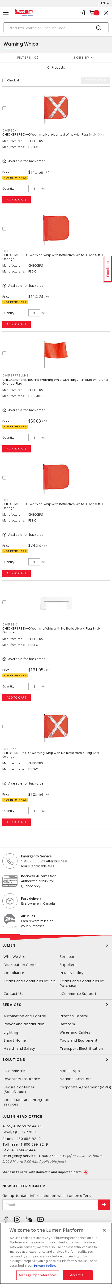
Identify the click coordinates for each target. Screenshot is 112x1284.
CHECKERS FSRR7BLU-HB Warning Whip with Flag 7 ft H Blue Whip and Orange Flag (55, 382)
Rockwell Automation (38, 876)
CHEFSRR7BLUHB (15, 375)
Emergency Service (36, 856)
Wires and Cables (75, 1032)
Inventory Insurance (22, 1079)
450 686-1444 (23, 1150)
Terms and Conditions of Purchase (81, 983)
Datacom (67, 1024)
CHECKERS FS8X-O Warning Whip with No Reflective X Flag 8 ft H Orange (51, 630)
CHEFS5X (9, 749)
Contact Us (13, 993)
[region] (56, 1253)
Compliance (14, 972)
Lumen (56, 945)
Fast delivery (31, 898)
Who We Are (15, 956)
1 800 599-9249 (34, 1144)
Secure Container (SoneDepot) (19, 1089)
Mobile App (70, 1070)
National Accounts (75, 1079)
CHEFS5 (8, 251)
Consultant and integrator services (27, 1101)
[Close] (104, 1230)
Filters (28, 58)
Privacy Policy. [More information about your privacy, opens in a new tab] (45, 1265)
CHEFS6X (9, 130)
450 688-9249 (28, 1138)
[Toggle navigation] (5, 12)
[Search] (56, 27)
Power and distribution (24, 1024)
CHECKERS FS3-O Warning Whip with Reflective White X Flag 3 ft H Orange (52, 506)
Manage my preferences (37, 1275)
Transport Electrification (81, 1048)
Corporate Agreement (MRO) (85, 1087)
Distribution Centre (21, 964)
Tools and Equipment (78, 1040)
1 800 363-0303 (52, 1155)
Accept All (78, 1275)
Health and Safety (19, 1048)
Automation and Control (25, 1016)
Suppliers (68, 964)
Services (56, 1004)
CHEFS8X (9, 624)
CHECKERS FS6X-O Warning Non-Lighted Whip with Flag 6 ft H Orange (56, 134)
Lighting (11, 1032)
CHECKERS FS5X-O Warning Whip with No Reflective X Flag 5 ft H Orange (51, 755)
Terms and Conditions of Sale (30, 981)
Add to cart (17, 200)
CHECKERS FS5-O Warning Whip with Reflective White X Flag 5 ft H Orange (52, 257)
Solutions (56, 1059)
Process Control (74, 1016)
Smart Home (15, 1040)
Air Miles (28, 916)
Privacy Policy (72, 972)
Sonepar (67, 956)
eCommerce (14, 1070)
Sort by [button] (81, 58)
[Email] (50, 1204)
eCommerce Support (78, 993)
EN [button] (103, 3)
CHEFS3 (8, 500)
